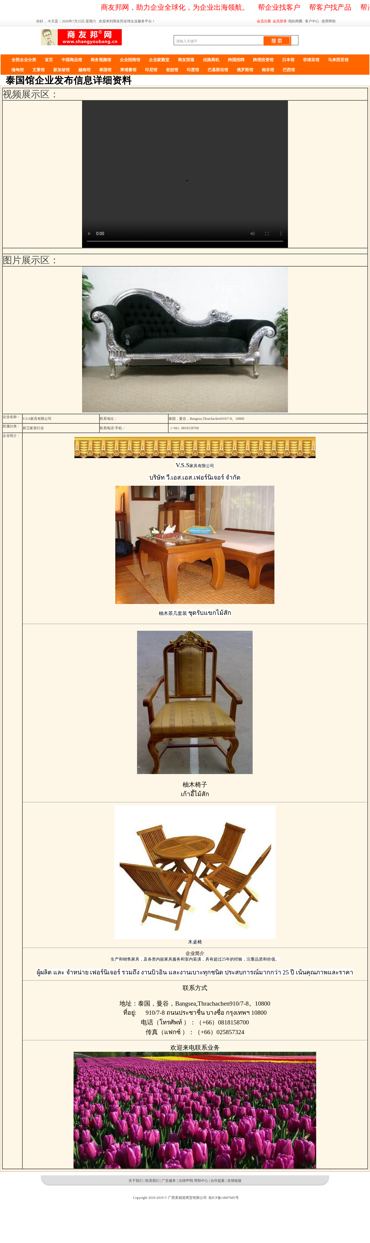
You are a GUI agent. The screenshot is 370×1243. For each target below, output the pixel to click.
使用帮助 (328, 21)
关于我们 (136, 1181)
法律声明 (186, 1181)
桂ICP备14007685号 (224, 1198)
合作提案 (218, 1181)
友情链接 (234, 1181)
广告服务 (169, 1181)
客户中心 (312, 21)
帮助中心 (201, 1181)
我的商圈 (295, 21)
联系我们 (152, 1181)
